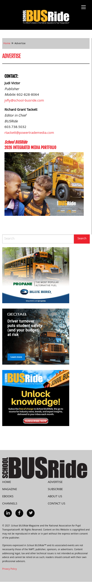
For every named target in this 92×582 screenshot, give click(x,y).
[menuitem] (8, 513)
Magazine (9, 489)
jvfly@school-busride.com (24, 101)
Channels (9, 503)
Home (6, 482)
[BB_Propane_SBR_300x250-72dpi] (35, 275)
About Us (55, 496)
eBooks (7, 496)
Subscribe (55, 489)
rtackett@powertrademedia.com (29, 133)
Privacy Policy (9, 569)
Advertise (55, 482)
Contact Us (56, 503)
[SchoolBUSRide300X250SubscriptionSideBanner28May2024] (35, 398)
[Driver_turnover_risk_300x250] (35, 337)
